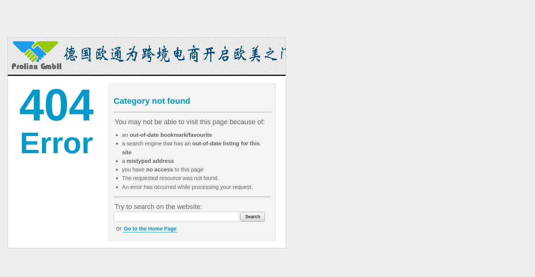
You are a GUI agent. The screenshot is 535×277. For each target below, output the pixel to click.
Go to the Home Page (150, 229)
